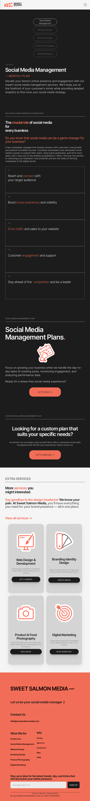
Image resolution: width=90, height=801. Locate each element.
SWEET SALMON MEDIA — (42, 688)
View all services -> (18, 518)
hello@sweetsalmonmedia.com (24, 721)
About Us (40, 743)
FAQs (39, 757)
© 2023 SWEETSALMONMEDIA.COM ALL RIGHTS (30, 796)
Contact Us (41, 748)
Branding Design (17, 754)
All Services (15, 739)
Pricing (39, 738)
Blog (38, 753)
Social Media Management (22, 744)
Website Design (17, 749)
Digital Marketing (18, 765)
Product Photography (20, 760)
